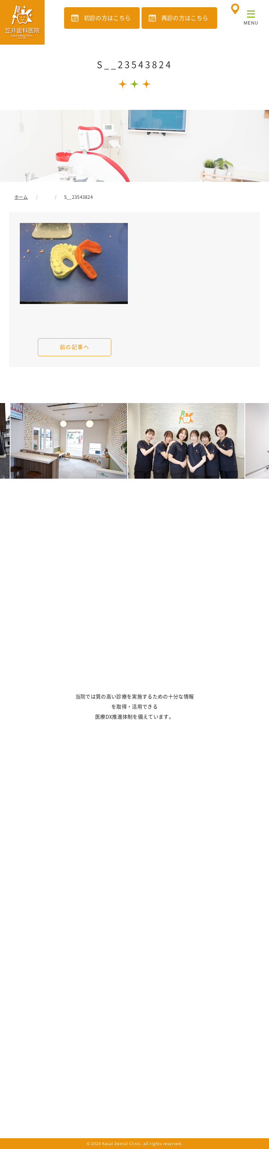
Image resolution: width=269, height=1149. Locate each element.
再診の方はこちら (185, 18)
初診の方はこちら (107, 18)
